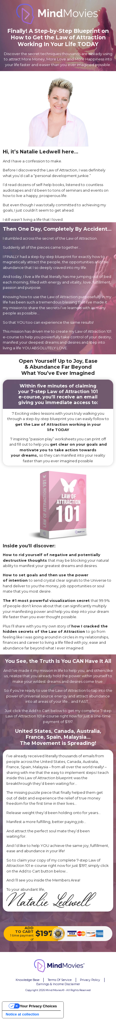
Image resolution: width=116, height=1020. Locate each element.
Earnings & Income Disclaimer (58, 984)
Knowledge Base (27, 980)
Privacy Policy (90, 980)
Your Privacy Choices (38, 1006)
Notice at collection (22, 1014)
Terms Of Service (60, 980)
